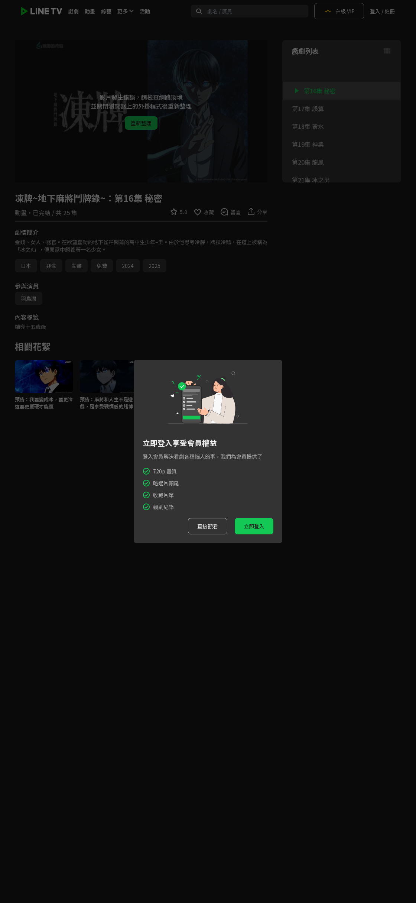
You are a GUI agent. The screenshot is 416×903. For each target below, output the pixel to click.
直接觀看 (207, 526)
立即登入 (254, 526)
